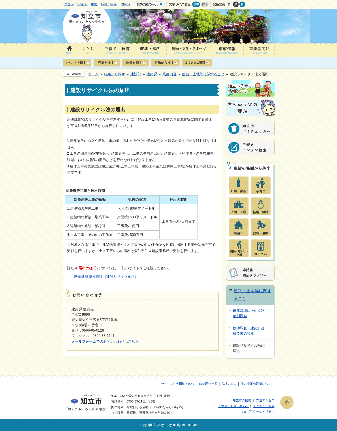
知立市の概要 (242, 400)
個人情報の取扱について (258, 383)
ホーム (93, 74)
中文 (94, 4)
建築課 (152, 74)
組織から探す (114, 74)
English (82, 4)
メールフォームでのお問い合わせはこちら (105, 341)
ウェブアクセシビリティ (258, 411)
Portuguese (109, 4)
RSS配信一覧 (208, 383)
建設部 (135, 74)
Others (125, 4)
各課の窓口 (229, 383)
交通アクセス (265, 400)
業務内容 (169, 74)
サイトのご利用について (178, 383)
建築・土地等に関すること (203, 74)
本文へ (69, 4)
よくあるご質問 (264, 406)
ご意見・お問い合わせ (233, 406)
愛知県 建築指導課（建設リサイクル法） (106, 277)
